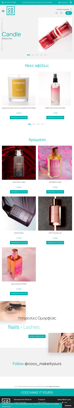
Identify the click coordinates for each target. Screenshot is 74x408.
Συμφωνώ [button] (68, 405)
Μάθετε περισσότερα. (54, 386)
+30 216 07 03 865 (9, 2)
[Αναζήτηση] (57, 13)
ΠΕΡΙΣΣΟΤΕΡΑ (7, 39)
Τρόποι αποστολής (20, 402)
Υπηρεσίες (63, 2)
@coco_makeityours (43, 363)
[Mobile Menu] (4, 11)
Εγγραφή (66, 9)
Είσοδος (59, 9)
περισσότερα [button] (6, 406)
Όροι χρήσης (42, 402)
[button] (28, 55)
